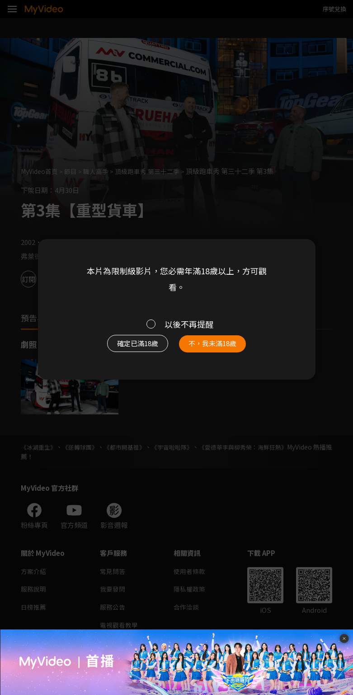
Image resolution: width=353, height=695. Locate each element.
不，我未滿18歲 (216, 345)
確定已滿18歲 (134, 345)
